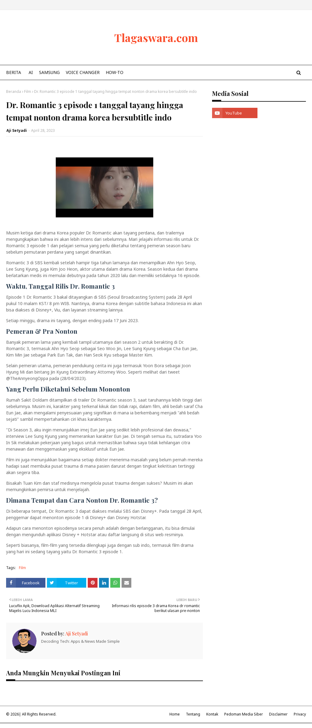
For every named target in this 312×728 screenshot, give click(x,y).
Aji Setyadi (16, 130)
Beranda (13, 91)
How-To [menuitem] (114, 72)
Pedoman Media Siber (243, 714)
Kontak (212, 714)
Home (174, 714)
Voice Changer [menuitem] (83, 72)
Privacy (300, 714)
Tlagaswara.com (156, 37)
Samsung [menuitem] (49, 72)
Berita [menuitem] (13, 72)
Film (27, 91)
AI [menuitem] (31, 72)
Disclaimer (278, 714)
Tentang (193, 714)
